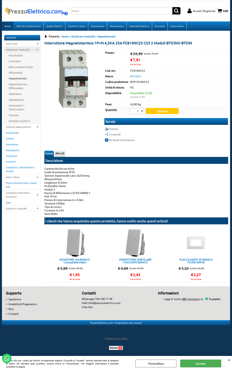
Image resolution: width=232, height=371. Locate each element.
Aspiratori (11, 155)
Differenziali (15, 72)
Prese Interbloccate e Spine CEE (21, 184)
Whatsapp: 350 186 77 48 (97, 298)
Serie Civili (11, 43)
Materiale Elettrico (139, 26)
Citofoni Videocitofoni (18, 126)
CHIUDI (229, 360)
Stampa (113, 128)
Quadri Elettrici (54, 26)
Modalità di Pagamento (22, 304)
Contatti (13, 313)
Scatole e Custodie (16, 208)
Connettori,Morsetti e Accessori (18, 194)
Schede (10, 138)
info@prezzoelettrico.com (104, 303)
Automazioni (97, 26)
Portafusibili (16, 55)
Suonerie (14, 115)
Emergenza (12, 144)
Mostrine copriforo (19, 121)
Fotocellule (12, 132)
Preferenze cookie (116, 338)
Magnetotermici (18, 78)
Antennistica (177, 26)
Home (8, 26)
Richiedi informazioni (122, 140)
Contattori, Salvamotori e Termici (20, 169)
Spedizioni (14, 299)
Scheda (49, 153)
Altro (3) (59, 153)
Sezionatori (15, 93)
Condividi (115, 134)
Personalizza (156, 363)
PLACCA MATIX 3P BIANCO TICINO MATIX (196, 261)
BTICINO (135, 76)
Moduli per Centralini (18, 49)
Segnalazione (16, 99)
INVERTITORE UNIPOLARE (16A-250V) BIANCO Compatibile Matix (135, 261)
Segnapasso (12, 150)
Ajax (8, 202)
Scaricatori (15, 61)
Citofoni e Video (76, 26)
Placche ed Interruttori (28, 26)
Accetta (201, 363)
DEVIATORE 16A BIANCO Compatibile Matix (74, 261)
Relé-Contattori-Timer (21, 67)
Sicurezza (160, 26)
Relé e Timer (13, 177)
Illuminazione (117, 26)
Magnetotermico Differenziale (18, 86)
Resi (11, 309)
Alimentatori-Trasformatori (16, 107)
